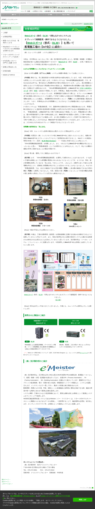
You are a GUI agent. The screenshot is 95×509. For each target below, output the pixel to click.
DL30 (45, 36)
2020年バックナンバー (10, 23)
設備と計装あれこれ (10, 67)
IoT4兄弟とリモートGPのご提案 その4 (10, 62)
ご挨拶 (5, 32)
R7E (66, 341)
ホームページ (84, 352)
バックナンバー (12, 19)
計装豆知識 (7, 71)
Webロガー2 (30, 36)
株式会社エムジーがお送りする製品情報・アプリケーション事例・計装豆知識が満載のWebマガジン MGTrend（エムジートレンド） (41, 3)
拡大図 (58, 300)
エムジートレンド (10, 9)
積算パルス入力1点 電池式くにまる (11, 41)
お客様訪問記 (7, 36)
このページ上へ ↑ (7, 484)
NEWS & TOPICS (9, 75)
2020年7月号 (88, 24)
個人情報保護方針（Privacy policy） (23, 496)
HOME (4, 19)
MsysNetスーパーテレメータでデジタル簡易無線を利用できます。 (11, 49)
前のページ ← (6, 479)
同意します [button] (82, 500)
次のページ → (6, 481)
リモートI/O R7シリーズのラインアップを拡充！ (11, 56)
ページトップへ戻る (85, 487)
